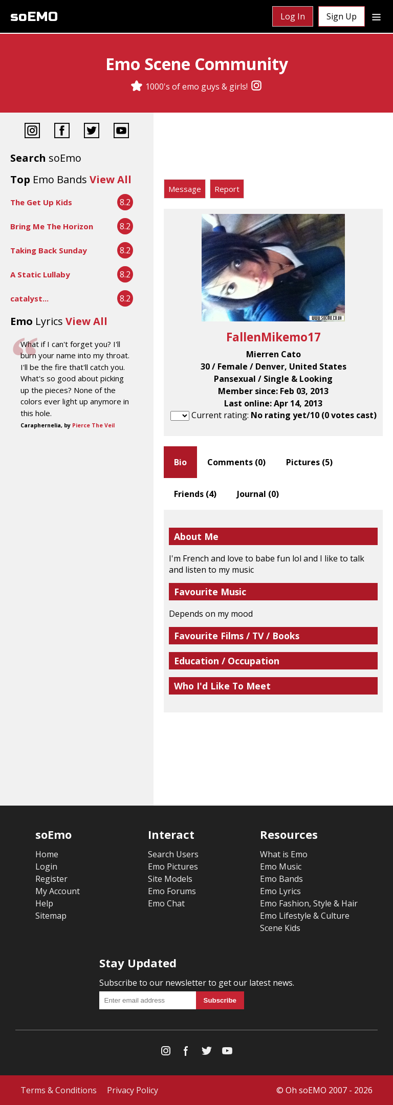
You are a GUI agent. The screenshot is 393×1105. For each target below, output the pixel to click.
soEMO (34, 17)
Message (184, 189)
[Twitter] (91, 132)
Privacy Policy (132, 1090)
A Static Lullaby (40, 274)
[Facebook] (62, 132)
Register (51, 878)
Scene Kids (280, 928)
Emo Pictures (173, 866)
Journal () (258, 494)
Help (44, 903)
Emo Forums (172, 891)
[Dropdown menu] (376, 16)
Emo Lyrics (280, 891)
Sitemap (51, 915)
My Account (57, 891)
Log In (292, 16)
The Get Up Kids (41, 202)
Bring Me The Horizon (51, 226)
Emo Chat (166, 903)
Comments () (236, 462)
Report (226, 189)
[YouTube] (121, 132)
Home (46, 854)
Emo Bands (281, 878)
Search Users (173, 854)
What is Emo (284, 854)
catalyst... (29, 298)
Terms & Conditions (58, 1090)
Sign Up (341, 16)
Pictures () (309, 462)
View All (111, 179)
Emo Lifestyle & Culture (305, 915)
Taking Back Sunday (48, 250)
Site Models (170, 878)
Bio (180, 462)
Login (46, 866)
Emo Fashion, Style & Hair (309, 903)
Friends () (195, 494)
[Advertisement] (273, 148)
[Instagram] (256, 86)
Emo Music (280, 866)
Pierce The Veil (93, 425)
